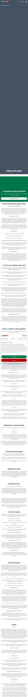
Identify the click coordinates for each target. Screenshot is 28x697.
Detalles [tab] (13, 338)
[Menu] (26, 2)
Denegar (14, 360)
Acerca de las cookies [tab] (22, 338)
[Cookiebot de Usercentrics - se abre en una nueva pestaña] (22, 336)
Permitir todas (14, 356)
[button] (23, 2)
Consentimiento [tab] (5, 338)
